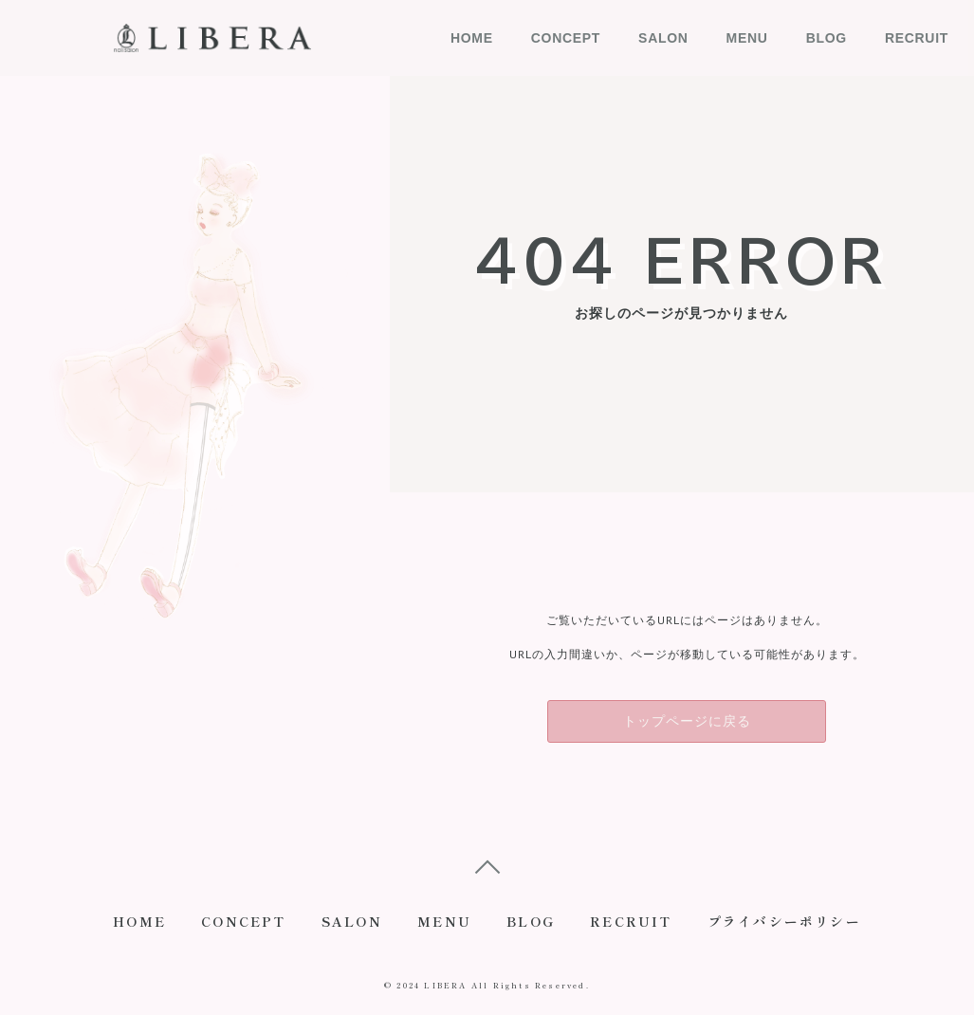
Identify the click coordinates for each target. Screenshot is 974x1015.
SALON (663, 38)
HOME (471, 38)
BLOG (826, 38)
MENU (747, 38)
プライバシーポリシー (789, 923)
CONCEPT (565, 38)
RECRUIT (916, 38)
